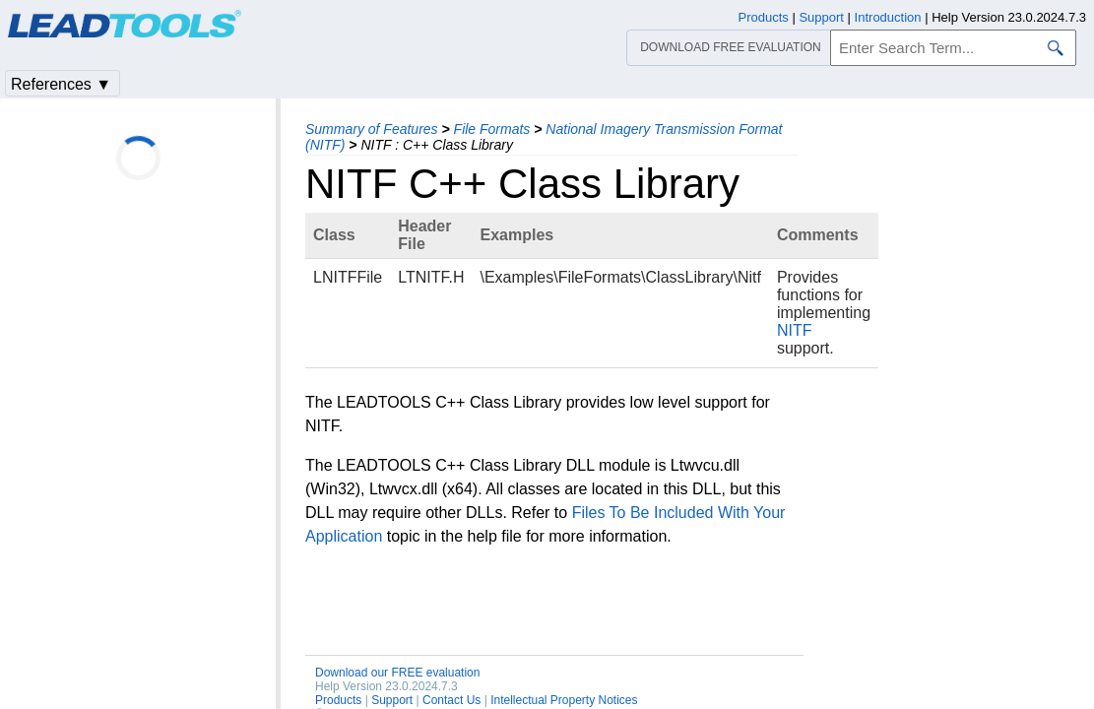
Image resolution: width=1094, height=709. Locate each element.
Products (338, 700)
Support (392, 700)
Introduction (888, 17)
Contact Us (451, 700)
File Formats (492, 129)
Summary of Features (371, 129)
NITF (794, 330)
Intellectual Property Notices (563, 700)
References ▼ (61, 84)
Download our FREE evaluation (397, 672)
